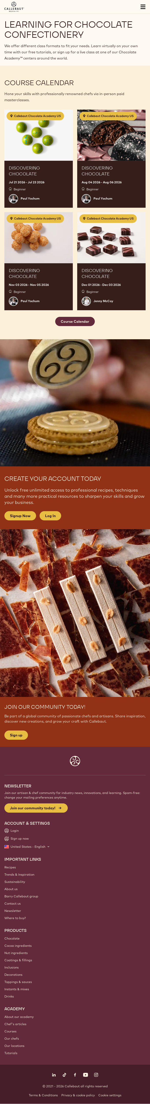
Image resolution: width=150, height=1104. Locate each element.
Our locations (14, 1046)
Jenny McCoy (103, 301)
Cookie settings (109, 1095)
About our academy (19, 1017)
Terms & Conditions (43, 1095)
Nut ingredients (16, 953)
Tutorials (10, 1053)
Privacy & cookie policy (78, 1095)
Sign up (16, 735)
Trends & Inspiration (19, 875)
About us (11, 889)
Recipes (10, 867)
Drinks (9, 996)
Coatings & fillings (18, 960)
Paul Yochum (30, 198)
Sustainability (14, 882)
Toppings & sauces (18, 982)
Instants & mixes (16, 989)
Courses (10, 1031)
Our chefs (11, 1039)
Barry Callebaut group (21, 896)
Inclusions (11, 967)
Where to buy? (15, 918)
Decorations (13, 975)
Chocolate (12, 938)
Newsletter (12, 911)
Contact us (12, 904)
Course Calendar (75, 321)
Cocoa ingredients (18, 946)
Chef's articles (15, 1024)
